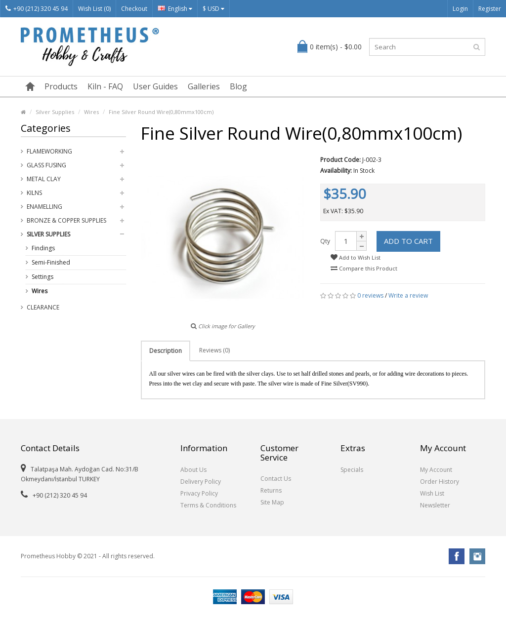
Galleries (204, 86)
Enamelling (44, 206)
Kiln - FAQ (105, 86)
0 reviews (370, 295)
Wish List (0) (94, 8)
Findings (43, 248)
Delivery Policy (200, 481)
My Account (436, 469)
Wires (91, 112)
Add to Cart (408, 241)
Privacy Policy (199, 493)
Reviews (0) (214, 350)
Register (489, 8)
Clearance (43, 307)
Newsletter (435, 505)
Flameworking (49, 151)
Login (460, 8)
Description (165, 351)
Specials (351, 469)
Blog (238, 86)
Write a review (408, 295)
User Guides (155, 86)
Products (61, 86)
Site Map (272, 502)
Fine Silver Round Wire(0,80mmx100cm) (161, 112)
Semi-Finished (51, 262)
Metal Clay (44, 179)
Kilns (34, 193)
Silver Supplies (55, 112)
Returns (271, 490)
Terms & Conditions (208, 505)
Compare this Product (364, 268)
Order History (439, 481)
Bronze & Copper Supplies (66, 220)
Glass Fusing (46, 165)
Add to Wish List (355, 257)
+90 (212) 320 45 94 (36, 8)
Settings (42, 276)
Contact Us (275, 478)
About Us (193, 469)
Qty (325, 241)
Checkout (134, 8)
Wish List (432, 493)
